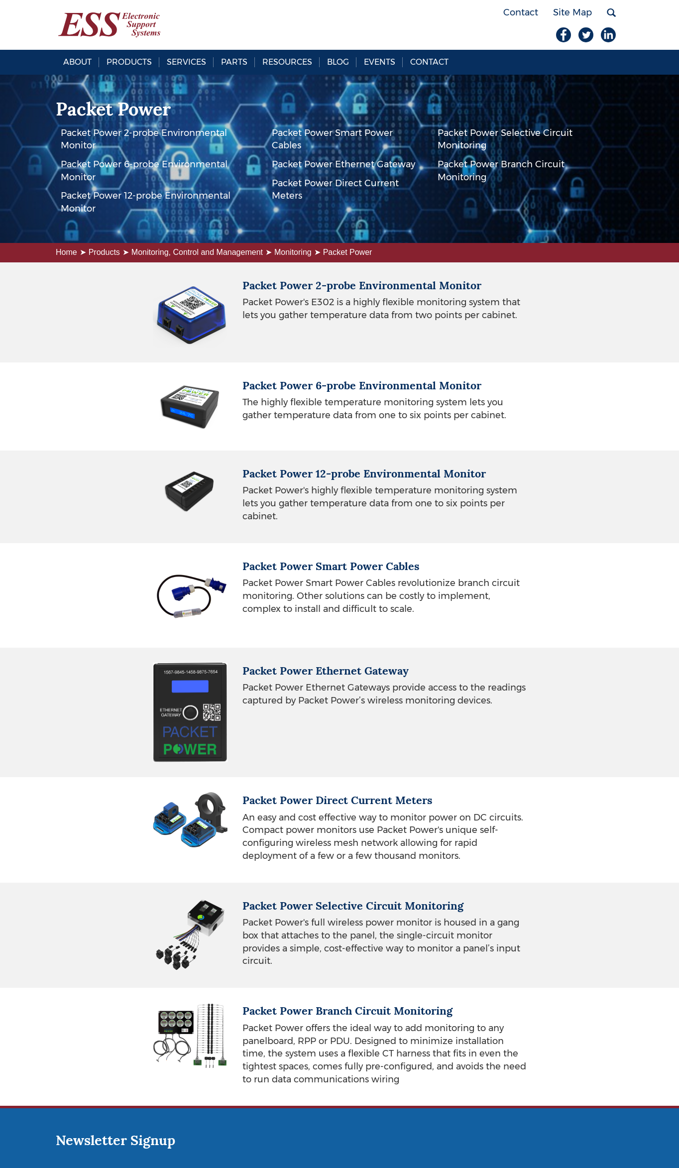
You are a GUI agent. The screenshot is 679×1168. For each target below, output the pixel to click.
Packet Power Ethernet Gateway (343, 164)
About (77, 62)
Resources (287, 62)
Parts (234, 62)
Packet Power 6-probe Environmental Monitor (144, 171)
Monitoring (293, 252)
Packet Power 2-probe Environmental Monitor (144, 139)
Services (186, 62)
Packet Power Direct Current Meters (335, 190)
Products (129, 62)
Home (66, 252)
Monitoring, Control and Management (197, 252)
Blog (338, 62)
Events (379, 62)
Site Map (572, 12)
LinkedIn (608, 34)
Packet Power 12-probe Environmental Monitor (145, 202)
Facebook (563, 34)
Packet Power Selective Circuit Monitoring (505, 139)
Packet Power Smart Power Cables (332, 139)
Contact (429, 62)
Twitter (585, 34)
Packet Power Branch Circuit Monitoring (501, 171)
